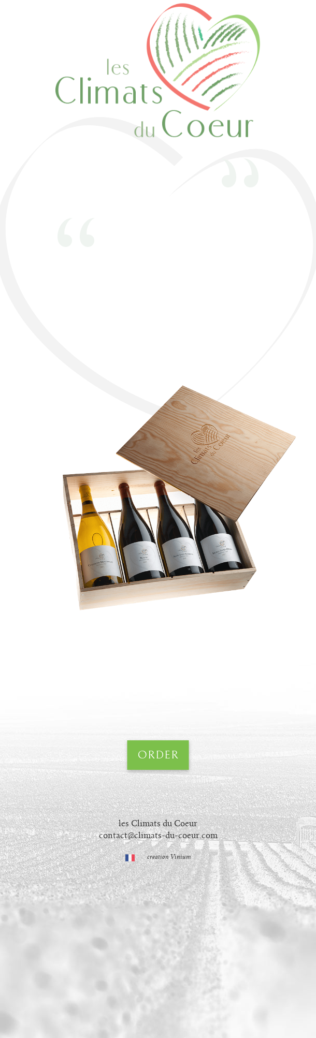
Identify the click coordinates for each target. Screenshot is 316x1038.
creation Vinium (169, 857)
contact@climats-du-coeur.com (158, 835)
